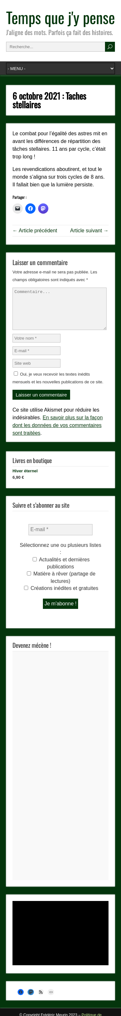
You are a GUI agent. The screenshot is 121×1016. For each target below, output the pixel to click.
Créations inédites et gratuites (61, 596)
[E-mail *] (60, 537)
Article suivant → (89, 230)
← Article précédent (34, 230)
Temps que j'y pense (60, 17)
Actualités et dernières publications (61, 571)
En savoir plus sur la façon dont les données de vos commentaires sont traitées (57, 433)
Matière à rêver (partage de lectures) (61, 585)
